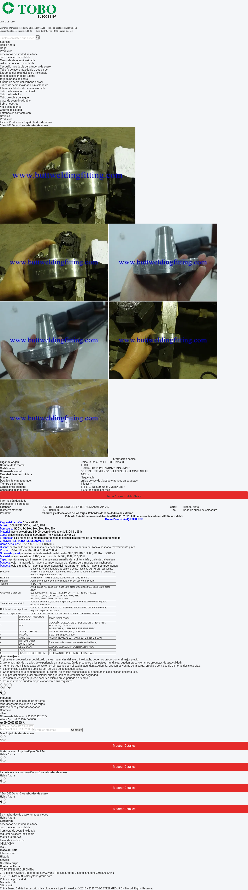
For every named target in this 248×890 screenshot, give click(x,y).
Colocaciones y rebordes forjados (20, 707)
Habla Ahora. (8, 44)
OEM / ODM (7, 843)
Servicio (5, 859)
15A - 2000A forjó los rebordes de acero (24, 793)
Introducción (7, 853)
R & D (3, 846)
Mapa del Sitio (8, 882)
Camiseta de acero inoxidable (17, 830)
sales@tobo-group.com (38, 876)
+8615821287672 (36, 716)
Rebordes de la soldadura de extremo (22, 700)
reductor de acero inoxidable (17, 833)
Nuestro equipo (9, 863)
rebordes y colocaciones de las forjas (22, 704)
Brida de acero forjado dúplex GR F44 (22, 751)
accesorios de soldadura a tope (19, 824)
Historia (4, 856)
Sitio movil (6, 885)
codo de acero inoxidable (15, 827)
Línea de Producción (12, 840)
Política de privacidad (13, 879)
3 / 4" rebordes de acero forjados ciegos (24, 814)
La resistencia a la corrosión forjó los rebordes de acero (33, 772)
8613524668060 (26, 719)
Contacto (76, 729)
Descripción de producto (14, 503)
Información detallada (13, 500)
